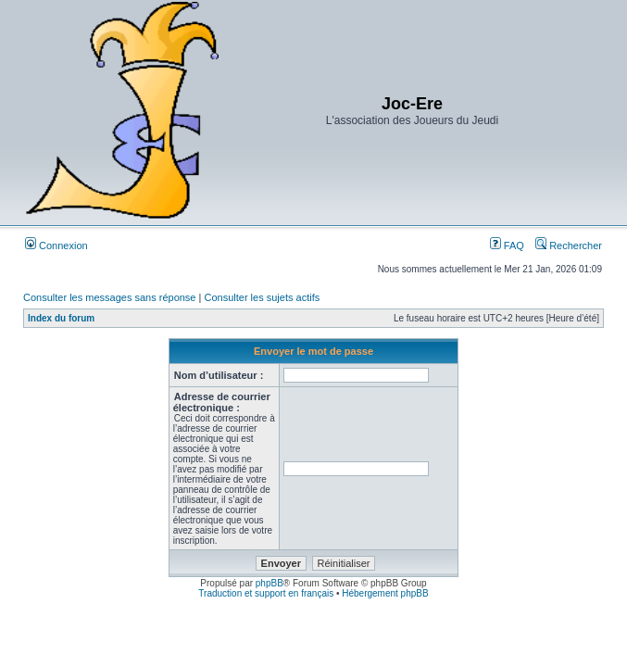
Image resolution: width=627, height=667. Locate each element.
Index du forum (61, 318)
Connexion (56, 245)
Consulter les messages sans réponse (109, 297)
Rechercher (568, 245)
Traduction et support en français (265, 593)
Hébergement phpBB (385, 593)
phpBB (269, 583)
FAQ (507, 245)
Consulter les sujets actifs (262, 297)
